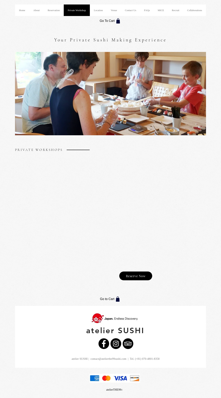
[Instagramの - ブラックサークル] (115, 343)
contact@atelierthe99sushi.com (108, 358)
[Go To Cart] (110, 21)
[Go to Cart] (110, 299)
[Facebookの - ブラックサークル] (103, 343)
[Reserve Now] (135, 276)
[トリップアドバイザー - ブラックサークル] (128, 343)
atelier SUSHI (115, 330)
